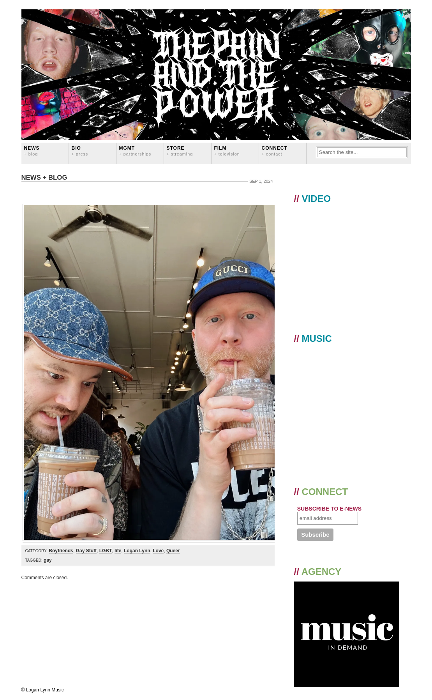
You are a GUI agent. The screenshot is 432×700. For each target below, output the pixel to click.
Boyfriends (61, 550)
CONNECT (274, 150)
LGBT (105, 550)
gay (48, 560)
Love (158, 550)
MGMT (135, 150)
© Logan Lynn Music (42, 690)
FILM (227, 150)
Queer (173, 550)
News (32, 150)
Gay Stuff (86, 550)
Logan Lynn (137, 550)
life (118, 550)
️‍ (148, 191)
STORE (180, 150)
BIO (80, 150)
